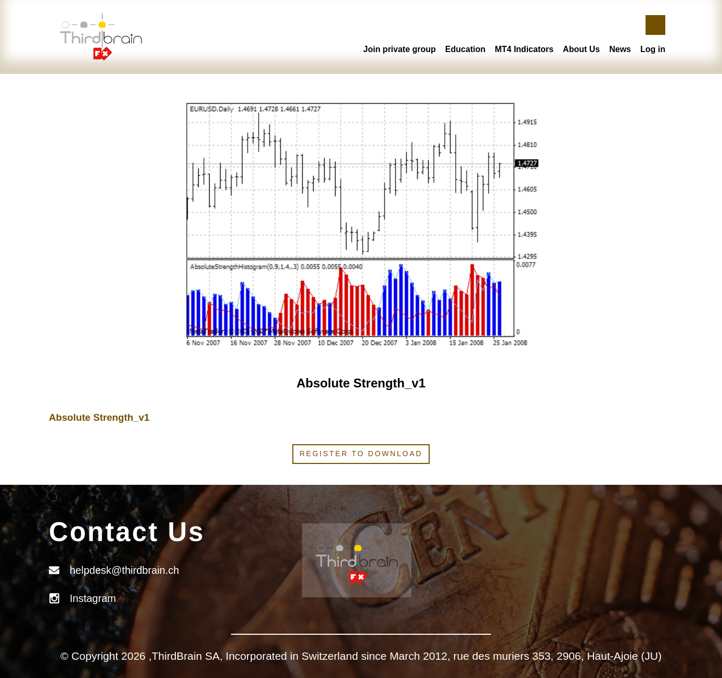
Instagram (93, 598)
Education (465, 49)
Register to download (361, 453)
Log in (652, 49)
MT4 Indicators (524, 49)
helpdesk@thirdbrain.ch (124, 570)
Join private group (399, 49)
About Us (581, 49)
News (620, 49)
